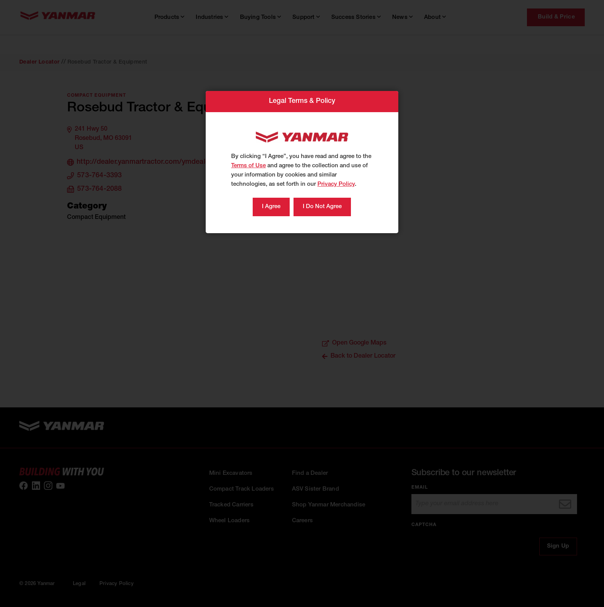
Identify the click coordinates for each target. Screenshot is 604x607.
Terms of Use (248, 166)
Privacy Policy (336, 184)
